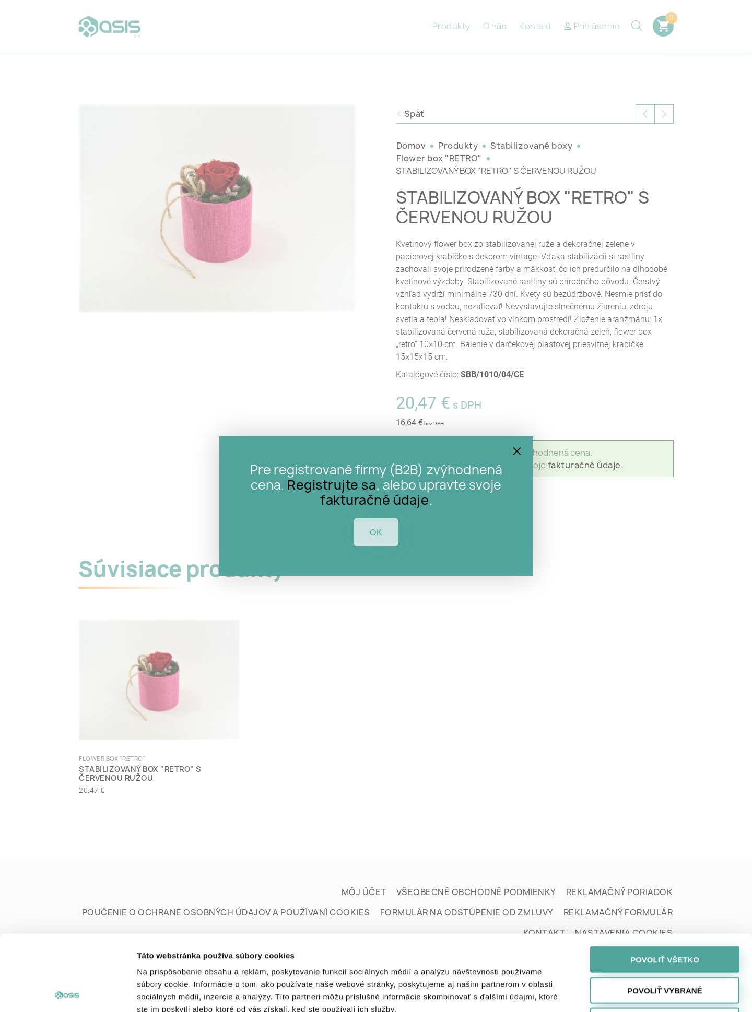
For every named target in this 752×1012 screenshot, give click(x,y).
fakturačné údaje (374, 500)
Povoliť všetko (664, 883)
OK (376, 532)
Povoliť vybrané (664, 914)
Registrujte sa (331, 485)
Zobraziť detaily (547, 991)
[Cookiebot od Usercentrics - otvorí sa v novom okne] (67, 991)
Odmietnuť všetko (664, 945)
